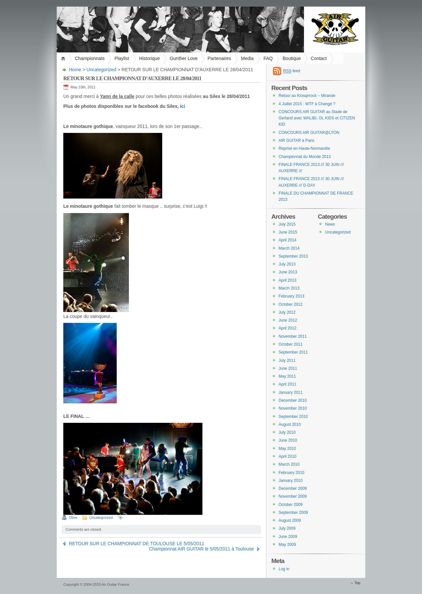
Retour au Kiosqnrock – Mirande (307, 95)
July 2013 (287, 264)
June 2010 (288, 440)
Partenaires (219, 58)
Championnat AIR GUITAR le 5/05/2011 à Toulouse (201, 548)
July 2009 (287, 528)
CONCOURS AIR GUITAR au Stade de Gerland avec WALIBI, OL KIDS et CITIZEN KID (317, 118)
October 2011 (291, 344)
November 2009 (293, 496)
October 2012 (291, 304)
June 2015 (288, 232)
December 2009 (293, 488)
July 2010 (287, 432)
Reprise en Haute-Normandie (304, 148)
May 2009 (287, 544)
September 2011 (293, 352)
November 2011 (293, 336)
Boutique (292, 58)
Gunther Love (184, 58)
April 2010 (287, 456)
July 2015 (287, 224)
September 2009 (293, 512)
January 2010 (291, 480)
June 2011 (288, 368)
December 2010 (293, 400)
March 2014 (289, 248)
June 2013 (288, 272)
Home (64, 58)
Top (357, 583)
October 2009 (291, 504)
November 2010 (293, 408)
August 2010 (290, 424)
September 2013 (293, 256)
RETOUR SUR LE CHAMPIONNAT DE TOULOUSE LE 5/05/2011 (136, 543)
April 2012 (287, 328)
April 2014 (287, 240)
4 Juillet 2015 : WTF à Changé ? (307, 104)
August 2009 (290, 520)
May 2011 (287, 376)
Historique (149, 58)
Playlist (121, 58)
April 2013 (287, 280)
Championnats (90, 58)
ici (182, 106)
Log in (284, 569)
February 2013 (291, 296)
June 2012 (288, 320)
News (330, 224)
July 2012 (287, 312)
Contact (319, 58)
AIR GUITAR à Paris (296, 140)
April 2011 (287, 384)
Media (247, 58)
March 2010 (289, 464)
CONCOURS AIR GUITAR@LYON (309, 132)
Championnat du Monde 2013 (305, 156)
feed (291, 71)
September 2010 (293, 416)
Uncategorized (101, 69)
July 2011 (287, 360)
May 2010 (287, 448)
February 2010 (291, 472)
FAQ (268, 58)
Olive (73, 517)
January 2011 (291, 392)
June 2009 (288, 536)
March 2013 (289, 288)
